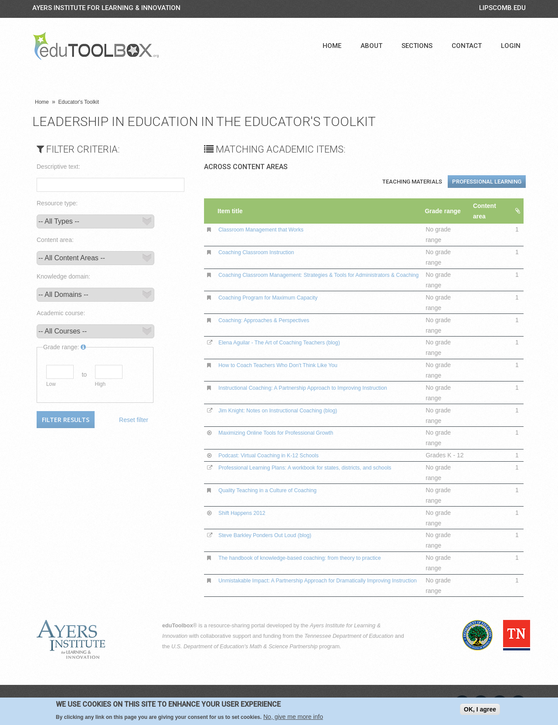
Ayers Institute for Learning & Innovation (106, 8)
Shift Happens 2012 (246, 512)
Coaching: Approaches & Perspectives (271, 320)
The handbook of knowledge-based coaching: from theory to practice (312, 557)
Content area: (55, 239)
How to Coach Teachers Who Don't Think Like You (287, 364)
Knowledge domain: (63, 276)
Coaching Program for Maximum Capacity (276, 297)
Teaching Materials (412, 181)
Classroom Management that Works (267, 229)
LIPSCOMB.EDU (502, 8)
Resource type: (57, 203)
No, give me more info (293, 716)
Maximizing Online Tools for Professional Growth (284, 432)
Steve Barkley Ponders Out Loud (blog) (272, 534)
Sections (416, 46)
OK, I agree (480, 709)
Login (511, 46)
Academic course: (61, 313)
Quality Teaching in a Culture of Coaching (275, 490)
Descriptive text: (58, 166)
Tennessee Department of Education (348, 636)
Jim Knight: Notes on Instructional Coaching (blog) (287, 410)
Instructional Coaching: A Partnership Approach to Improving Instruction (315, 387)
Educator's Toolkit (78, 102)
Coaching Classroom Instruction (262, 251)
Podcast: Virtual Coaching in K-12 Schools (276, 455)
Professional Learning (486, 181)
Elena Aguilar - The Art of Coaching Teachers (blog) (288, 342)
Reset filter (133, 419)
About (371, 46)
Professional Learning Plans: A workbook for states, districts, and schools (318, 467)
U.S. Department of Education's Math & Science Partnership (244, 646)
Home (332, 46)
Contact (467, 46)
